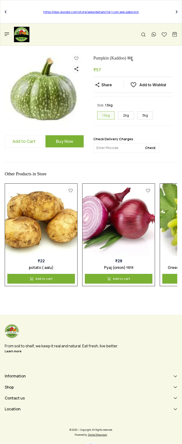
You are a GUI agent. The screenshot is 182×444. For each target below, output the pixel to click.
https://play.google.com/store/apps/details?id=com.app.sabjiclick (91, 12)
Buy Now (64, 141)
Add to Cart (24, 141)
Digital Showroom (97, 434)
